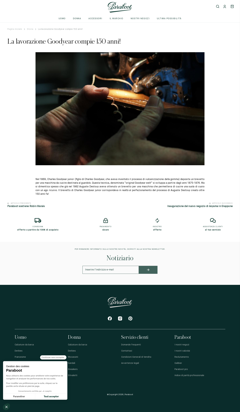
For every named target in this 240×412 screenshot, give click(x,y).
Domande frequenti (131, 345)
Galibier (178, 363)
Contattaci (126, 351)
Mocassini (73, 357)
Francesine (20, 357)
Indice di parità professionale (189, 375)
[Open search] (218, 7)
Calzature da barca (24, 345)
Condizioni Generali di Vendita (136, 357)
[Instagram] (120, 318)
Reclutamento (181, 357)
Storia (30, 29)
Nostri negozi (140, 19)
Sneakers (73, 369)
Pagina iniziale (14, 29)
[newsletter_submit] (148, 270)
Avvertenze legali (130, 363)
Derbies (18, 351)
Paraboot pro (181, 369)
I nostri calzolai (182, 351)
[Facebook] (110, 318)
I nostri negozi (181, 345)
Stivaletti (72, 375)
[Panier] (232, 7)
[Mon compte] (225, 7)
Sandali (71, 363)
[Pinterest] (130, 318)
